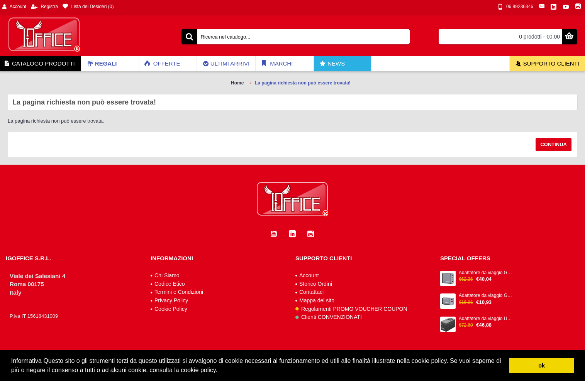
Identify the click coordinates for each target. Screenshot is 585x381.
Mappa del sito (314, 300)
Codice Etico (168, 284)
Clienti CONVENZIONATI (328, 317)
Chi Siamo (165, 275)
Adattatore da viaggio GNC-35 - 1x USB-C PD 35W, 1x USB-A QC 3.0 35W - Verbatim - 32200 (486, 295)
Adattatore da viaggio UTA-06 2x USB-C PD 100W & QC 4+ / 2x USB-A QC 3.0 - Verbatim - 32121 (486, 318)
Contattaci (309, 292)
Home (237, 83)
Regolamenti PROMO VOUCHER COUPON (351, 309)
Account (307, 275)
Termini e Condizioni (177, 292)
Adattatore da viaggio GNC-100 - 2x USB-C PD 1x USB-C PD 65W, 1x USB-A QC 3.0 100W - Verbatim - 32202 (486, 272)
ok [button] (541, 365)
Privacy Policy (169, 300)
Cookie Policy (169, 309)
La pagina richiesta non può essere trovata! (303, 83)
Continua (553, 144)
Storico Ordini (313, 284)
